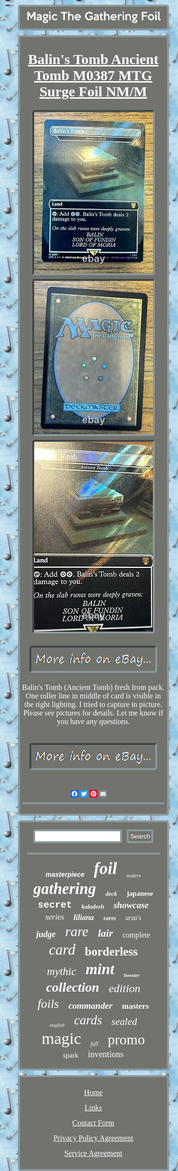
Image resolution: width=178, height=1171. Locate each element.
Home (93, 1092)
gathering (64, 888)
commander (90, 1006)
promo (126, 1039)
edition (125, 988)
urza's (133, 917)
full (94, 1044)
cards (88, 1020)
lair (105, 933)
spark (71, 1055)
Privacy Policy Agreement (93, 1138)
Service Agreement (93, 1153)
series (54, 916)
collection (72, 987)
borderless (111, 951)
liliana (84, 917)
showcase (131, 905)
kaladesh (93, 906)
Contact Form (93, 1123)
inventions (105, 1054)
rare (76, 931)
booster (132, 975)
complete (136, 935)
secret (55, 905)
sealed (124, 1021)
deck (111, 893)
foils (48, 1004)
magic (61, 1038)
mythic (61, 971)
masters (135, 1006)
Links (93, 1108)
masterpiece (65, 874)
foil (105, 868)
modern (133, 875)
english (57, 1025)
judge (46, 934)
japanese (140, 893)
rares (109, 918)
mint (99, 968)
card (62, 949)
